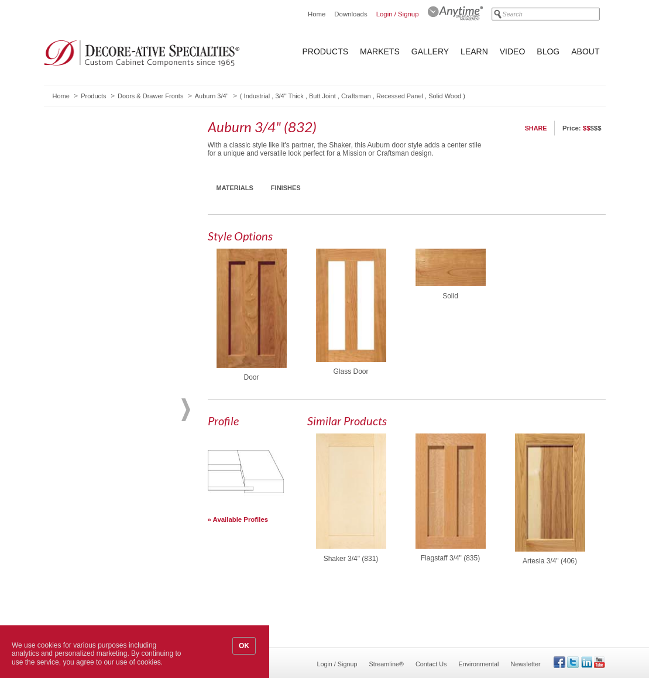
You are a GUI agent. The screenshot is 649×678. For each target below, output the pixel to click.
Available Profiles (241, 519)
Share (536, 128)
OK (244, 646)
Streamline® (386, 663)
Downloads (350, 14)
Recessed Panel (399, 95)
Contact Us (431, 663)
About (585, 51)
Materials (235, 187)
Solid (450, 296)
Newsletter (525, 663)
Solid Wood (444, 95)
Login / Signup (397, 14)
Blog (548, 51)
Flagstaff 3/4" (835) (450, 558)
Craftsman (356, 95)
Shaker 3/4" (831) (351, 559)
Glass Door (350, 371)
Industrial (257, 95)
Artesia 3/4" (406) (550, 561)
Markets (380, 51)
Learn (474, 51)
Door (251, 377)
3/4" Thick (289, 95)
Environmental (478, 663)
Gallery (430, 51)
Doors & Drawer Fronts (150, 95)
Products (326, 51)
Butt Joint (322, 95)
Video (513, 51)
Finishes (286, 187)
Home (316, 14)
